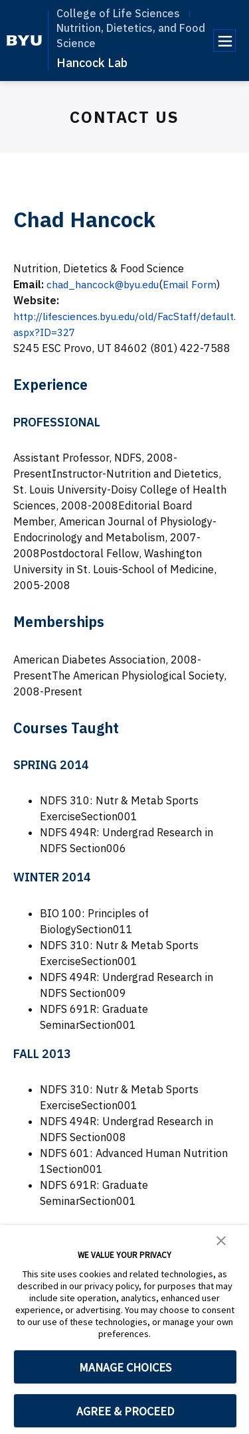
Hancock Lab (91, 62)
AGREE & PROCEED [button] (125, 1411)
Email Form (196, 284)
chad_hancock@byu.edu (105, 284)
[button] (221, 1239)
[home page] (24, 40)
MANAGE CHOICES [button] (125, 1367)
